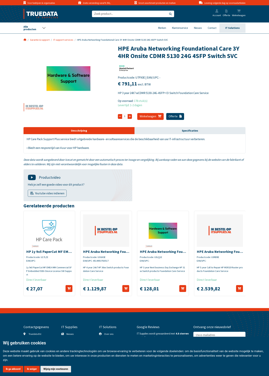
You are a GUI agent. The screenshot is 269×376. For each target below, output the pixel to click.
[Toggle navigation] (35, 27)
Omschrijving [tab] (79, 130)
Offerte (175, 116)
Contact (212, 28)
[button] (217, 11)
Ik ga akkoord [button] (13, 369)
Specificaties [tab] (190, 130)
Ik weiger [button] (32, 369)
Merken (162, 28)
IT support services (63, 39)
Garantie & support (40, 39)
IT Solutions (232, 28)
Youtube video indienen (49, 193)
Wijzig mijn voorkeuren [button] (55, 369)
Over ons (109, 334)
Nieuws (198, 28)
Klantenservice (180, 28)
